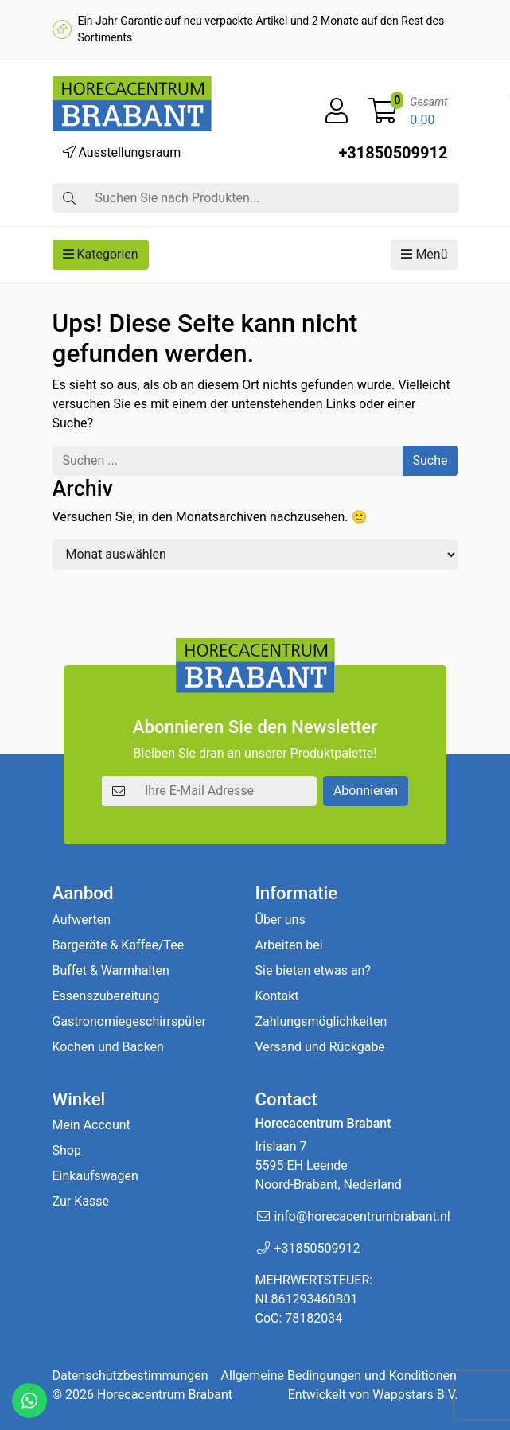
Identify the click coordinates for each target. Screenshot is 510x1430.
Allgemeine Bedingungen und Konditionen (339, 1375)
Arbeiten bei (289, 945)
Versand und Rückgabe (320, 1046)
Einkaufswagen (95, 1175)
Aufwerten (82, 919)
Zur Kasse (81, 1201)
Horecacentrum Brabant (164, 1394)
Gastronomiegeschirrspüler (129, 1021)
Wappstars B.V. (414, 1394)
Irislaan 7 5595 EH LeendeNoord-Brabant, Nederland (328, 1165)
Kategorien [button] (100, 254)
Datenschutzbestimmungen (130, 1375)
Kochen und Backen (108, 1046)
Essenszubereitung (106, 995)
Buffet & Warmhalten (111, 970)
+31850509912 (392, 152)
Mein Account (91, 1124)
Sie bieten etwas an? (313, 970)
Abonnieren (365, 790)
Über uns (280, 919)
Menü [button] (424, 254)
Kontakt (277, 995)
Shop (67, 1150)
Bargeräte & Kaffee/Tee (119, 945)
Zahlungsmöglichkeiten (321, 1021)
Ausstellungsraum (122, 152)
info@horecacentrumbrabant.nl (362, 1216)
